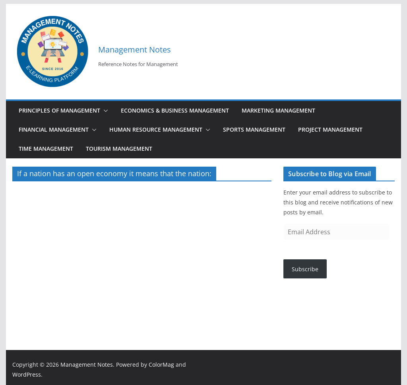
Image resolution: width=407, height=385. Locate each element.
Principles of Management (59, 110)
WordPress (26, 374)
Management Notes (134, 49)
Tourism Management (119, 148)
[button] (104, 110)
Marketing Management (278, 110)
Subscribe (305, 269)
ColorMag (161, 364)
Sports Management (254, 129)
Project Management (330, 129)
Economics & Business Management (175, 110)
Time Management (46, 148)
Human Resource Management (155, 129)
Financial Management (54, 129)
